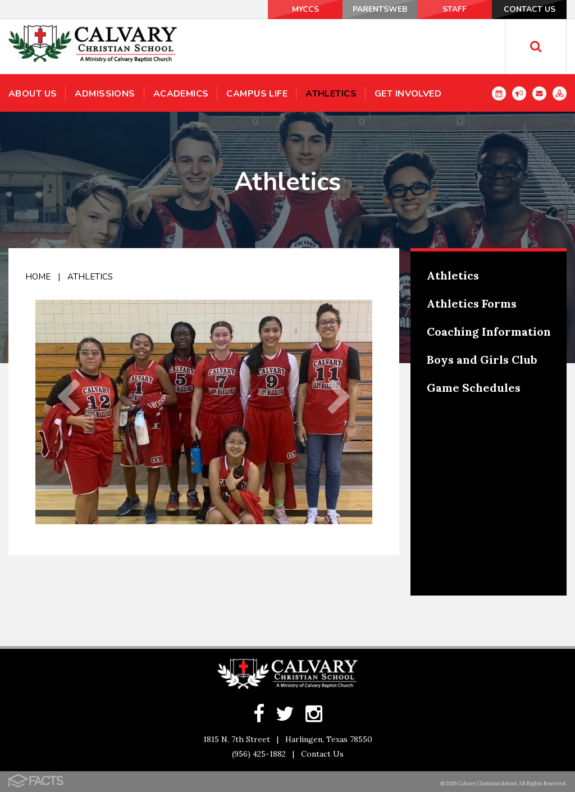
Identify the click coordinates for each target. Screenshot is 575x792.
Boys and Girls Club (482, 359)
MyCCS (305, 9)
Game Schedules (474, 388)
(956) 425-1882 (259, 754)
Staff (454, 9)
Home (38, 276)
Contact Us (529, 9)
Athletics (90, 276)
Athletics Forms (472, 303)
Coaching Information (489, 331)
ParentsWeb (380, 9)
